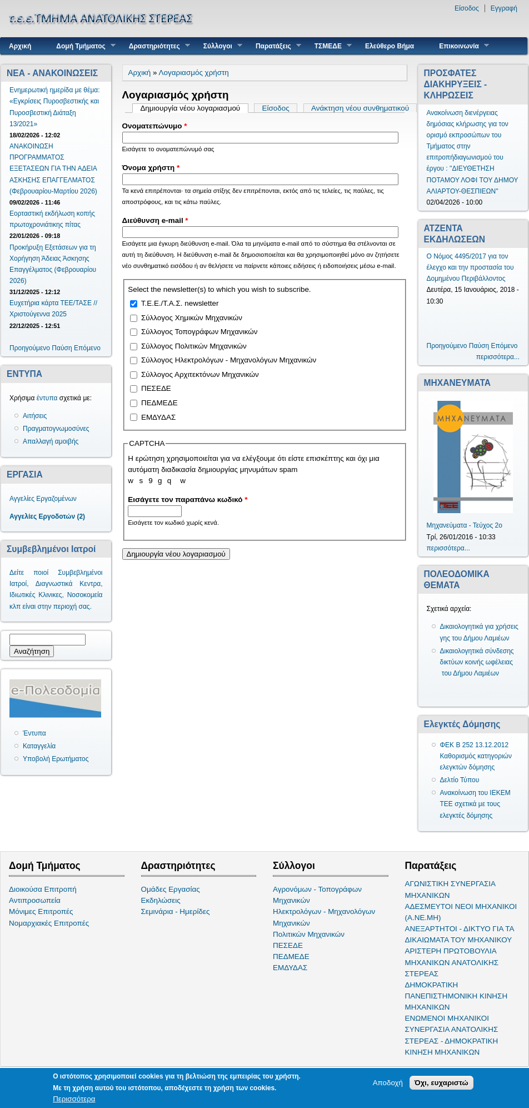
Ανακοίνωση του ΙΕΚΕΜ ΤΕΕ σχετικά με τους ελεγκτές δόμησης (475, 804)
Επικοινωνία (460, 46)
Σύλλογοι (218, 46)
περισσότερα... (498, 357)
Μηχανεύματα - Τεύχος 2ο (464, 525)
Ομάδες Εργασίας (170, 889)
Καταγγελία (39, 746)
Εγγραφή (504, 8)
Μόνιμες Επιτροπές (41, 911)
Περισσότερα (74, 1099)
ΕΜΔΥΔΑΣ (158, 417)
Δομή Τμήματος (81, 46)
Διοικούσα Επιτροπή (43, 889)
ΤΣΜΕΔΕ (329, 46)
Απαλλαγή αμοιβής (50, 441)
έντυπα (47, 398)
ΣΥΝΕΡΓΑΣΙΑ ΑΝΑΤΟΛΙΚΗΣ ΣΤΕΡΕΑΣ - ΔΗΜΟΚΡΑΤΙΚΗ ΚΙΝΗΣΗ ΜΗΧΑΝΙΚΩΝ (451, 1040)
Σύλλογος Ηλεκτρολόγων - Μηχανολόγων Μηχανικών (228, 360)
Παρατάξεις (274, 46)
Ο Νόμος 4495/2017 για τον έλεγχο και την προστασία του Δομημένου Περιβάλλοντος (470, 267)
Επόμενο (87, 348)
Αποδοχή (388, 1083)
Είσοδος (467, 8)
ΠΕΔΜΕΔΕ (159, 403)
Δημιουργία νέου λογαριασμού (194, 108)
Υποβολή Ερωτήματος (55, 759)
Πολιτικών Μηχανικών (309, 934)
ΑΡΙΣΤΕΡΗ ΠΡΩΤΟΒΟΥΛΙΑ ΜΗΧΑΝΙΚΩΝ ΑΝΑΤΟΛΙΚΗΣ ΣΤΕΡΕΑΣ (451, 962)
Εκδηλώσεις (161, 900)
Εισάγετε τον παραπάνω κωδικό (187, 499)
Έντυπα (34, 733)
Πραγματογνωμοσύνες (56, 429)
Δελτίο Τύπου (460, 780)
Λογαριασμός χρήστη (194, 72)
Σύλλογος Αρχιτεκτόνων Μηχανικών (200, 374)
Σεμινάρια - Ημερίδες (175, 911)
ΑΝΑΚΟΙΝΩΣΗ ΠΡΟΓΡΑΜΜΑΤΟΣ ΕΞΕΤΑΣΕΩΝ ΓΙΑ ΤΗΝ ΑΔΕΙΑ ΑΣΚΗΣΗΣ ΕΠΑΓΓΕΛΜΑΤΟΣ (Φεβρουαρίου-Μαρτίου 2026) (53, 168)
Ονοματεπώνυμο (154, 126)
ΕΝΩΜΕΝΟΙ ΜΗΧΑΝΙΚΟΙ (447, 1018)
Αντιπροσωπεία (35, 900)
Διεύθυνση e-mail (155, 220)
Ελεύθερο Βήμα (389, 46)
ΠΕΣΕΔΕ (156, 388)
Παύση (62, 348)
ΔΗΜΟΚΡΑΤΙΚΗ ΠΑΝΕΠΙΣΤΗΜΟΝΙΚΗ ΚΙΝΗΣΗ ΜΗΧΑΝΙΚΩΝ (456, 996)
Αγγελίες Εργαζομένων (43, 499)
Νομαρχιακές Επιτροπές (49, 923)
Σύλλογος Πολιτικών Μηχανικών (194, 346)
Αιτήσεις (35, 416)
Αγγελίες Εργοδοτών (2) (47, 516)
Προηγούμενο (29, 348)
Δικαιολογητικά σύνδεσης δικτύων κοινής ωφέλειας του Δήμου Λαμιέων (477, 662)
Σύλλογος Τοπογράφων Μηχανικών (199, 331)
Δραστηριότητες (155, 46)
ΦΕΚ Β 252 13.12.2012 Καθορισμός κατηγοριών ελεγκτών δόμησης (476, 756)
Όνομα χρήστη (151, 167)
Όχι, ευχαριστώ (441, 1083)
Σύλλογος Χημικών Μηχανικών (191, 318)
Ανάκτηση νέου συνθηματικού (360, 108)
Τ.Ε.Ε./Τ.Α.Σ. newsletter (180, 303)
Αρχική (20, 46)
